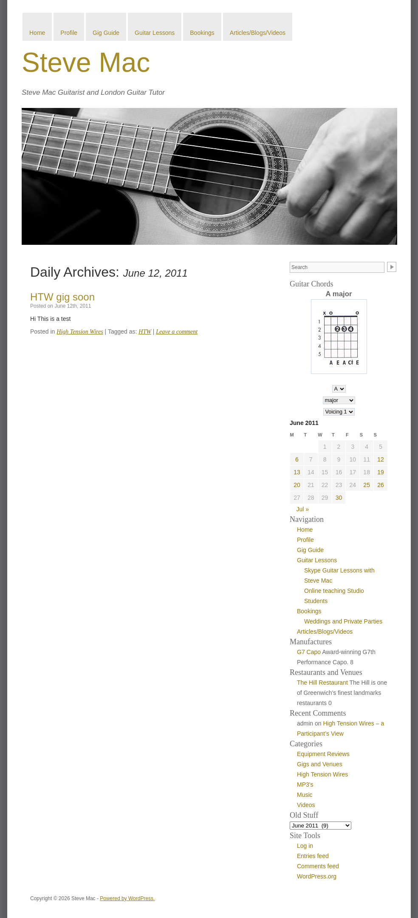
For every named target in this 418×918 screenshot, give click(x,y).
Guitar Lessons (155, 32)
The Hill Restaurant (322, 682)
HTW (144, 332)
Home (37, 32)
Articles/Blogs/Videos (257, 32)
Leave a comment (177, 332)
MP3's (305, 784)
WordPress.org (316, 876)
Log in (305, 845)
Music (305, 794)
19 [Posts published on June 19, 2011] (380, 472)
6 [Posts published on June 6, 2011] (297, 459)
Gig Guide (106, 32)
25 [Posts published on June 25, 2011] (366, 485)
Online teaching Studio (334, 590)
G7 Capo (309, 652)
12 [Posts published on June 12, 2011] (380, 459)
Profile (68, 32)
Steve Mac (86, 62)
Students (316, 601)
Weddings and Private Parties (343, 621)
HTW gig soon (62, 297)
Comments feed (318, 866)
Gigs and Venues (319, 764)
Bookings (202, 32)
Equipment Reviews (323, 754)
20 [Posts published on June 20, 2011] (297, 485)
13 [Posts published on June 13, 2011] (297, 472)
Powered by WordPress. (127, 898)
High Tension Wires (79, 332)
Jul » (303, 509)
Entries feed (313, 856)
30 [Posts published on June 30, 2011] (339, 497)
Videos (306, 805)
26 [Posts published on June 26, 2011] (380, 485)
